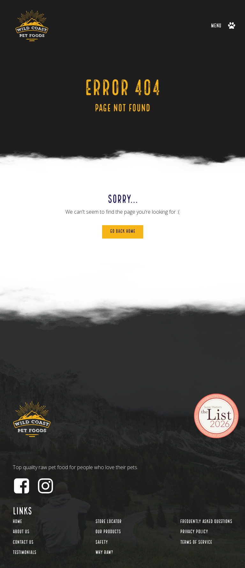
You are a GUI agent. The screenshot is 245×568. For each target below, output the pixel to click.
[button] (223, 25)
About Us (21, 532)
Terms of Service (196, 542)
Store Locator (108, 522)
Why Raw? (104, 553)
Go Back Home (122, 231)
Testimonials (24, 553)
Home (17, 522)
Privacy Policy (194, 532)
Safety (101, 542)
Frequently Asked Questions (206, 522)
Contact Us (23, 542)
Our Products (108, 532)
